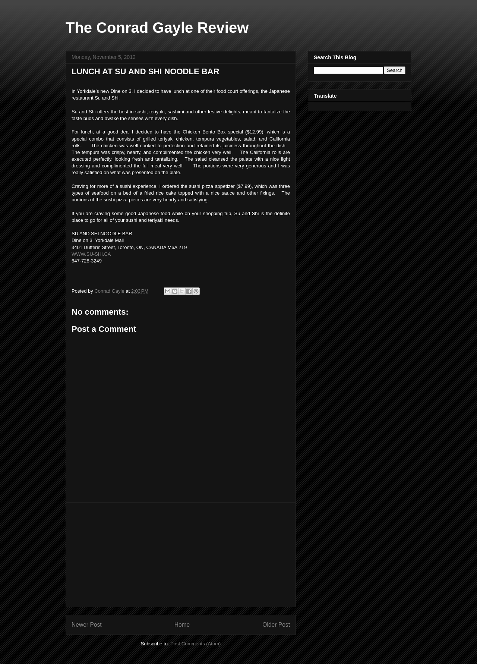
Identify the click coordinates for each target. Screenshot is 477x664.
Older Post (276, 624)
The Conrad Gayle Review (157, 27)
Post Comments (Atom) (195, 643)
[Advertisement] (181, 554)
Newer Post (87, 624)
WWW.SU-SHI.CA (91, 254)
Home (182, 624)
